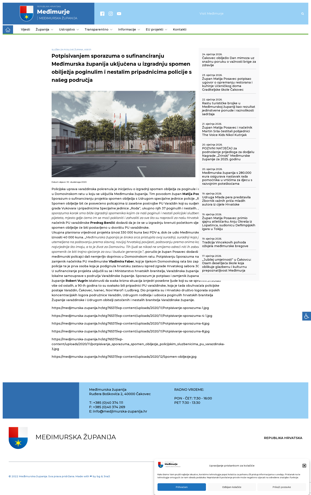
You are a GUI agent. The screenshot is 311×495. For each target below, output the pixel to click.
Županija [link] (44, 29)
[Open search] (302, 13)
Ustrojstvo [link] (69, 29)
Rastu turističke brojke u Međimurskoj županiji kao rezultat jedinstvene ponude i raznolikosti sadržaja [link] (228, 109)
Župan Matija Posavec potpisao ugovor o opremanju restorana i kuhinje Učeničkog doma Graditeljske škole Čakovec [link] (227, 84)
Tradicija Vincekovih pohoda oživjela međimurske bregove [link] (225, 244)
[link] (306, 316)
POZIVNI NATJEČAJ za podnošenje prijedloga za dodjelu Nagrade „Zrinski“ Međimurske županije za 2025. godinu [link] (228, 154)
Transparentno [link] (98, 29)
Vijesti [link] (25, 29)
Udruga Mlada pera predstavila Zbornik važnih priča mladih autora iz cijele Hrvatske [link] (226, 201)
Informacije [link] (129, 29)
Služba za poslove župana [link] (67, 49)
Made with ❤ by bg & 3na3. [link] (92, 476)
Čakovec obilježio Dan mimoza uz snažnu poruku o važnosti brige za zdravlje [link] (229, 61)
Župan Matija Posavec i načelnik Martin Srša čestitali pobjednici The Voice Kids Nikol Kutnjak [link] (227, 131)
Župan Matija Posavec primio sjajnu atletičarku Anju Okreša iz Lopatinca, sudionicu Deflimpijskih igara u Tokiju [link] (228, 223)
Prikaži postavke (282, 488)
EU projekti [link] (156, 29)
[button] (304, 467)
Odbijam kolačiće (231, 488)
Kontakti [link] (179, 29)
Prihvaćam (182, 488)
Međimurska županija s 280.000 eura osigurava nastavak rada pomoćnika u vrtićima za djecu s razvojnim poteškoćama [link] (227, 178)
